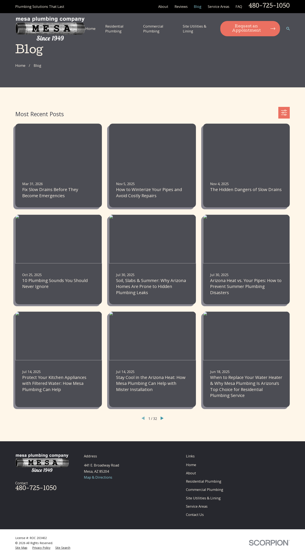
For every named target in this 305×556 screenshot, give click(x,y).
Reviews (181, 6)
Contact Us (195, 514)
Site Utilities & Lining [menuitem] (194, 29)
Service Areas (218, 6)
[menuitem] (21, 548)
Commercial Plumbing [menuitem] (153, 29)
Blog (197, 6)
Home (191, 464)
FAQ (239, 6)
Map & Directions (98, 477)
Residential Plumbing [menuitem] (114, 29)
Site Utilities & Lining (203, 498)
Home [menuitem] (90, 28)
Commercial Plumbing (204, 489)
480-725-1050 (269, 6)
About (163, 6)
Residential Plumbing (203, 481)
